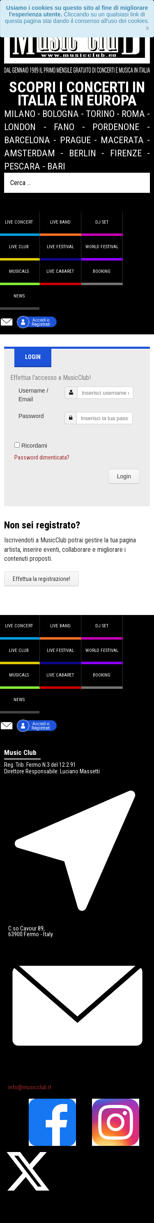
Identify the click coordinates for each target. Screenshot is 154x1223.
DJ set (101, 222)
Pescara (22, 166)
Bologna (60, 113)
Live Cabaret (60, 271)
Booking (101, 271)
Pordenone (115, 126)
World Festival (101, 246)
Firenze (126, 153)
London (20, 126)
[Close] (147, 28)
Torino (100, 113)
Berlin (82, 153)
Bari (56, 166)
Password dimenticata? (41, 457)
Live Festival (60, 246)
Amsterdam (29, 153)
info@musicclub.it (29, 1087)
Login (124, 476)
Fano (64, 126)
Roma (133, 113)
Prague (75, 140)
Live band (60, 222)
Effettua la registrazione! (41, 579)
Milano (19, 113)
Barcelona (27, 140)
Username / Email (33, 394)
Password (31, 416)
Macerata (122, 140)
